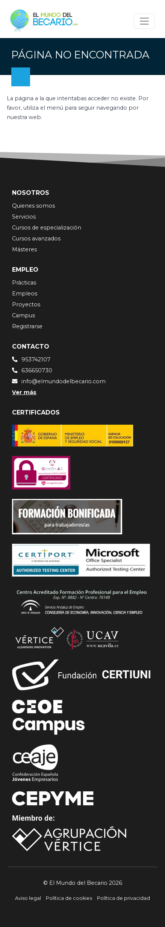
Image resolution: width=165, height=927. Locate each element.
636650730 (36, 370)
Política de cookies (69, 898)
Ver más (24, 392)
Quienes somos (33, 205)
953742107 (35, 359)
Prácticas (24, 282)
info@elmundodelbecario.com (63, 381)
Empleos (24, 293)
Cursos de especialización (46, 227)
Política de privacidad (123, 898)
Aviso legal (28, 898)
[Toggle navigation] (144, 21)
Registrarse (27, 326)
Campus (23, 315)
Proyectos (26, 304)
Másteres (24, 249)
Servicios (24, 216)
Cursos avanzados (36, 238)
